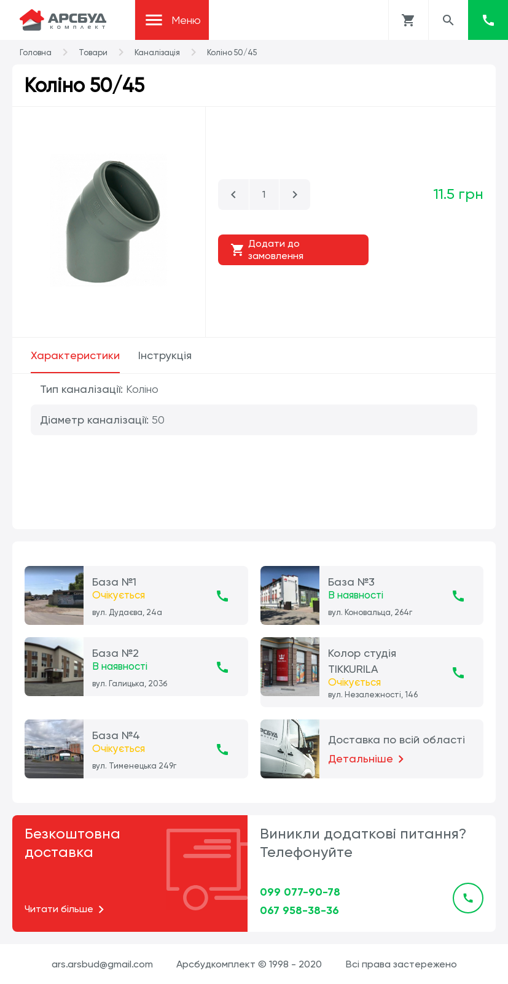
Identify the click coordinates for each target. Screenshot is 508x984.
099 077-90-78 (300, 892)
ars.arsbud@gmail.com (102, 964)
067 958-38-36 (299, 910)
